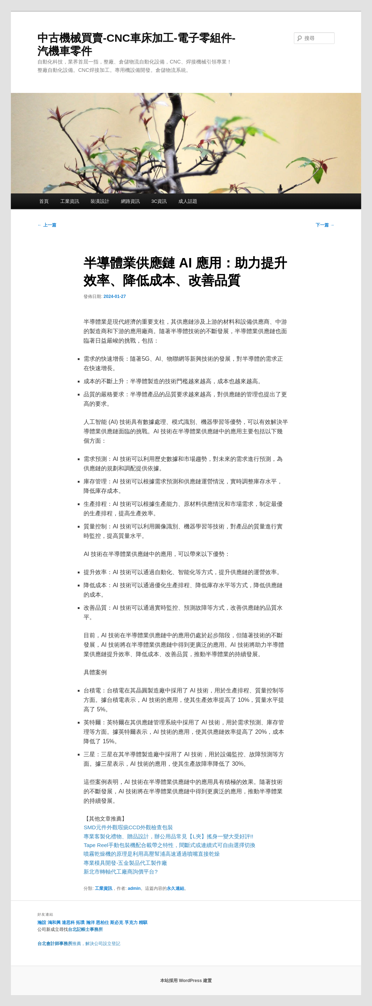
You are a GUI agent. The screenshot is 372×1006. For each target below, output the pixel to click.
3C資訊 (159, 201)
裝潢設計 (99, 201)
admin (134, 888)
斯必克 (116, 922)
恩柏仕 (102, 922)
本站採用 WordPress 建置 (186, 980)
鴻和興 (54, 922)
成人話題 (187, 201)
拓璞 (80, 922)
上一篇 (46, 225)
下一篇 (325, 225)
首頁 (44, 201)
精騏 (144, 922)
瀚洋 (90, 922)
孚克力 (131, 922)
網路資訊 (130, 201)
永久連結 (175, 888)
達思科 (68, 922)
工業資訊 (69, 201)
